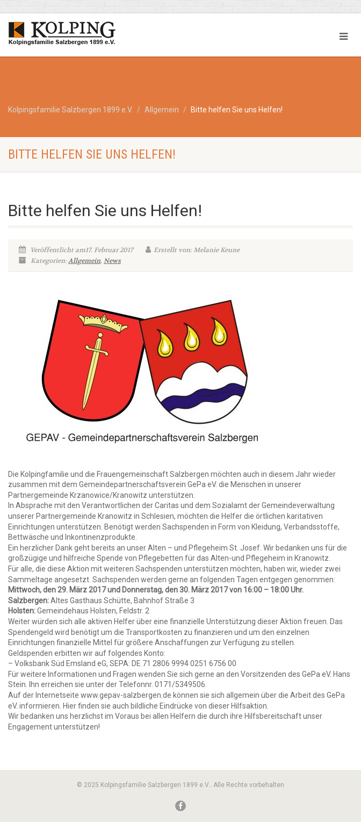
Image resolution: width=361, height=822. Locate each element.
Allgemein (84, 260)
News (112, 260)
